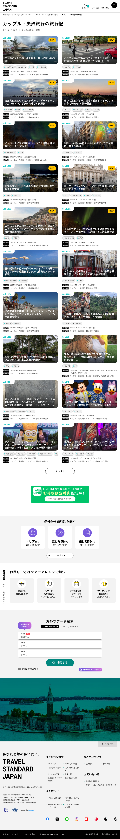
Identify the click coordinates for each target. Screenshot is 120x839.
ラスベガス (32, 454)
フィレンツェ (77, 195)
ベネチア (88, 195)
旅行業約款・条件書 (109, 834)
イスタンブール (69, 280)
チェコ (97, 110)
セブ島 (7, 195)
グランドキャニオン (45, 454)
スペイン (78, 152)
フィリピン (16, 195)
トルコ (80, 280)
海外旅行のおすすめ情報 (55, 779)
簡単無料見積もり (92, 781)
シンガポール (9, 67)
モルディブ (23, 280)
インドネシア (42, 67)
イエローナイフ (10, 152)
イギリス (77, 67)
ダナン (7, 366)
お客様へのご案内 (54, 798)
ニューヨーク (69, 454)
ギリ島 (18, 110)
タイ (75, 366)
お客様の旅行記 (71, 778)
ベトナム (16, 366)
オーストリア (78, 110)
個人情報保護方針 (92, 834)
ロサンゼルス (9, 411)
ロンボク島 (8, 110)
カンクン (8, 323)
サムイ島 (67, 366)
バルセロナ (68, 152)
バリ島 (32, 67)
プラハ (88, 110)
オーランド (68, 411)
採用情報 (106, 764)
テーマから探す (53, 774)
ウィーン (67, 110)
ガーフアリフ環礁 (11, 280)
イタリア (97, 195)
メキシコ (17, 323)
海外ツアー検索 (71, 764)
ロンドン (67, 67)
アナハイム (21, 411)
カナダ (21, 152)
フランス (16, 238)
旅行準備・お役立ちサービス (55, 805)
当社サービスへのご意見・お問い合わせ (101, 785)
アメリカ (31, 411)
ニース (7, 238)
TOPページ (52, 764)
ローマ (67, 195)
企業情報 (89, 764)
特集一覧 (68, 774)
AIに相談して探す (54, 768)
